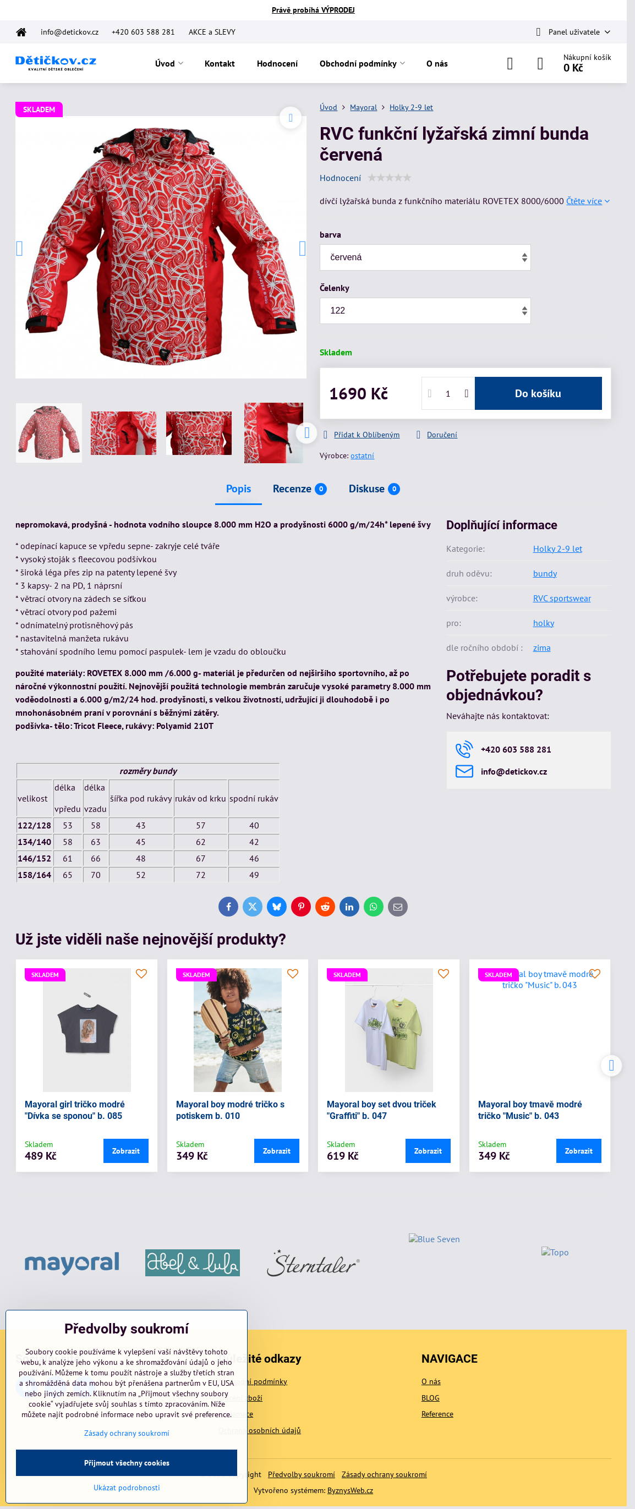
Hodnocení (340, 177)
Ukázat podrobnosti (127, 1487)
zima (542, 647)
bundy (545, 573)
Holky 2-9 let (557, 548)
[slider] (390, 177)
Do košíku (538, 393)
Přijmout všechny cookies (126, 1463)
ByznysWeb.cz (350, 1490)
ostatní (362, 455)
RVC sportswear (562, 597)
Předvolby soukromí (301, 1474)
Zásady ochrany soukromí (384, 1474)
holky (543, 622)
